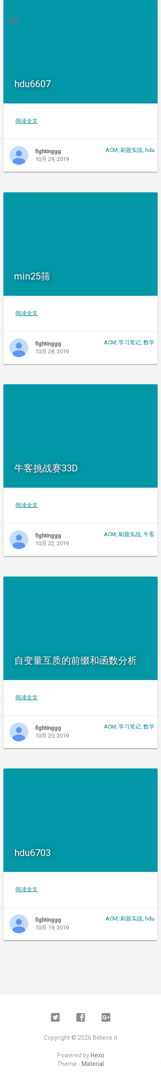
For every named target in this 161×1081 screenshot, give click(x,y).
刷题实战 (131, 150)
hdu (150, 150)
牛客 (149, 534)
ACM (112, 150)
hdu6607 (32, 84)
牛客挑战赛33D (46, 468)
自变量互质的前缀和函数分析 (75, 660)
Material (93, 1063)
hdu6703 (32, 852)
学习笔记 (129, 342)
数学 (149, 342)
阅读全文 (26, 121)
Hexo (97, 1055)
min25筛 (32, 276)
